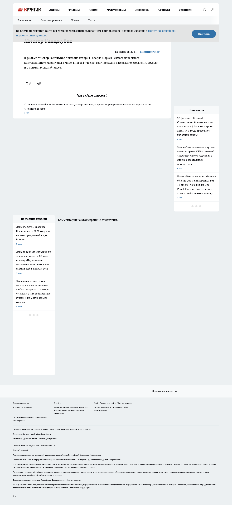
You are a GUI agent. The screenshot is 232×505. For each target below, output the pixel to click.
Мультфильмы (116, 9)
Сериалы (164, 9)
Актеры (54, 9)
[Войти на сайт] (212, 9)
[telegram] (40, 83)
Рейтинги (185, 9)
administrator (150, 52)
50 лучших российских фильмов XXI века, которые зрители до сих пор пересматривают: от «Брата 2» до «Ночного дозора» (92, 109)
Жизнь (75, 20)
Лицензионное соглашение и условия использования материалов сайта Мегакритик (70, 410)
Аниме (93, 9)
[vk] (29, 83)
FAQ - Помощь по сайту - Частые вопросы (113, 403)
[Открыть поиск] (204, 9)
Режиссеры (142, 9)
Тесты (91, 20)
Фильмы (74, 9)
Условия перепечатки (22, 407)
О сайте (57, 403)
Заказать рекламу (51, 20)
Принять (204, 33)
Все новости (25, 20)
